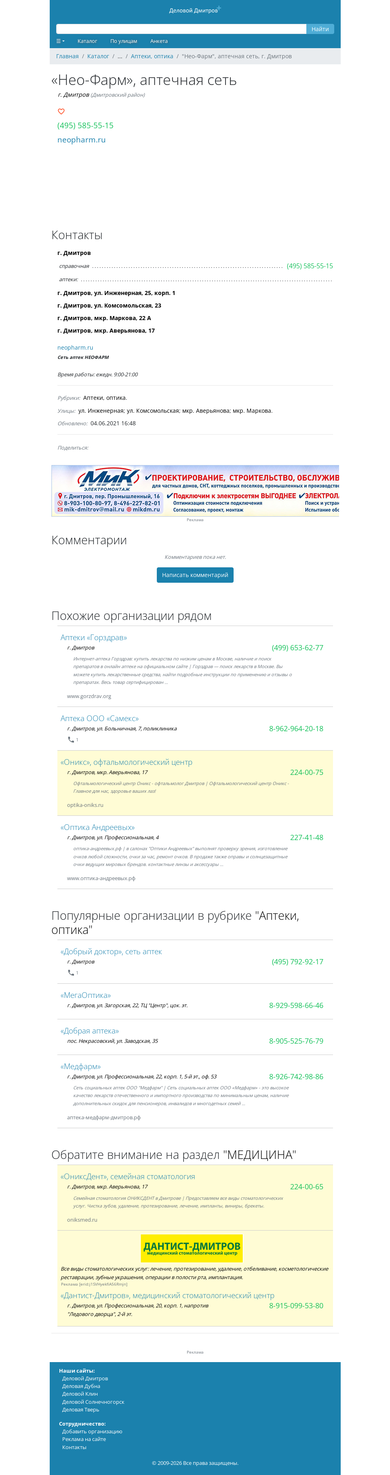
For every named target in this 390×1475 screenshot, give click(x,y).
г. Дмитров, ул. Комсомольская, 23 (109, 305)
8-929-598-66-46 (296, 1005)
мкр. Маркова (252, 410)
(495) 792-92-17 (297, 961)
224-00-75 (306, 772)
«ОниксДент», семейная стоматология (128, 1176)
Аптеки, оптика (104, 397)
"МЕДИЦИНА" (259, 1154)
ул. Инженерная (101, 410)
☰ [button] (58, 41)
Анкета (159, 41)
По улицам (123, 41)
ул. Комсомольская (153, 410)
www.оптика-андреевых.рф (101, 878)
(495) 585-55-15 (85, 125)
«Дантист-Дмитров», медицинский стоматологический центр (167, 1295)
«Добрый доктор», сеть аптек (111, 951)
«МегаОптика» (86, 994)
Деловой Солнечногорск (93, 1401)
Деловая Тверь (80, 1409)
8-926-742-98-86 (296, 1076)
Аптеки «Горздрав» (94, 637)
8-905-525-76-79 (296, 1041)
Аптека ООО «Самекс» (100, 718)
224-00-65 (306, 1186)
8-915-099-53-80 (296, 1305)
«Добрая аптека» (90, 1030)
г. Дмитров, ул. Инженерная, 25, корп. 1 (116, 293)
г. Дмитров (73, 94)
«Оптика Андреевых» (98, 826)
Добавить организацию (92, 1431)
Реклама (195, 519)
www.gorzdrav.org (89, 696)
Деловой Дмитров (85, 1378)
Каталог (87, 41)
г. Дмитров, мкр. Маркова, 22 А (104, 318)
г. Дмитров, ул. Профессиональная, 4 (112, 837)
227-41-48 (306, 837)
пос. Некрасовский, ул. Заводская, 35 (112, 1040)
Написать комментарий (195, 575)
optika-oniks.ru (85, 805)
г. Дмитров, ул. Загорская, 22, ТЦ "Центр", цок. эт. (127, 1005)
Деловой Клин (80, 1393)
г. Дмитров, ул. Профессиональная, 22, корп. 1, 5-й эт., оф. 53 (141, 1076)
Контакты (74, 1447)
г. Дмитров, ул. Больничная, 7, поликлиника (122, 728)
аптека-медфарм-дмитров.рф (104, 1117)
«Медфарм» (81, 1066)
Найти (320, 29)
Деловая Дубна (81, 1386)
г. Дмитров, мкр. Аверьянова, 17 (106, 330)
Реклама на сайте (84, 1439)
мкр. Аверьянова (206, 410)
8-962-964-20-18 (296, 728)
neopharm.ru (81, 139)
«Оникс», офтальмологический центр (126, 761)
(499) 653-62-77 (297, 647)
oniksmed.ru (82, 1219)
